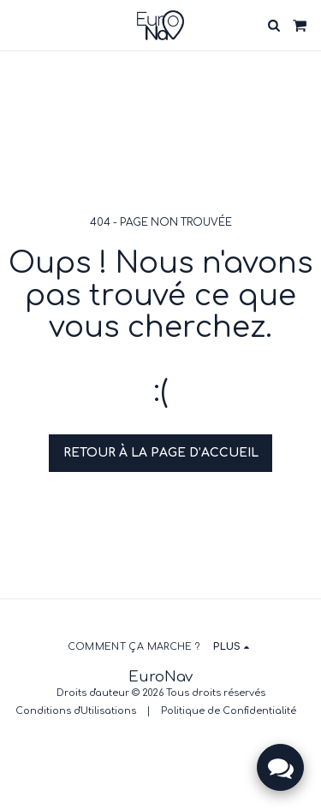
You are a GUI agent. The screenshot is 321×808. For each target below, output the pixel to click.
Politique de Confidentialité (228, 711)
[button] (18, 24)
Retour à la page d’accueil (161, 452)
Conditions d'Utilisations (75, 711)
